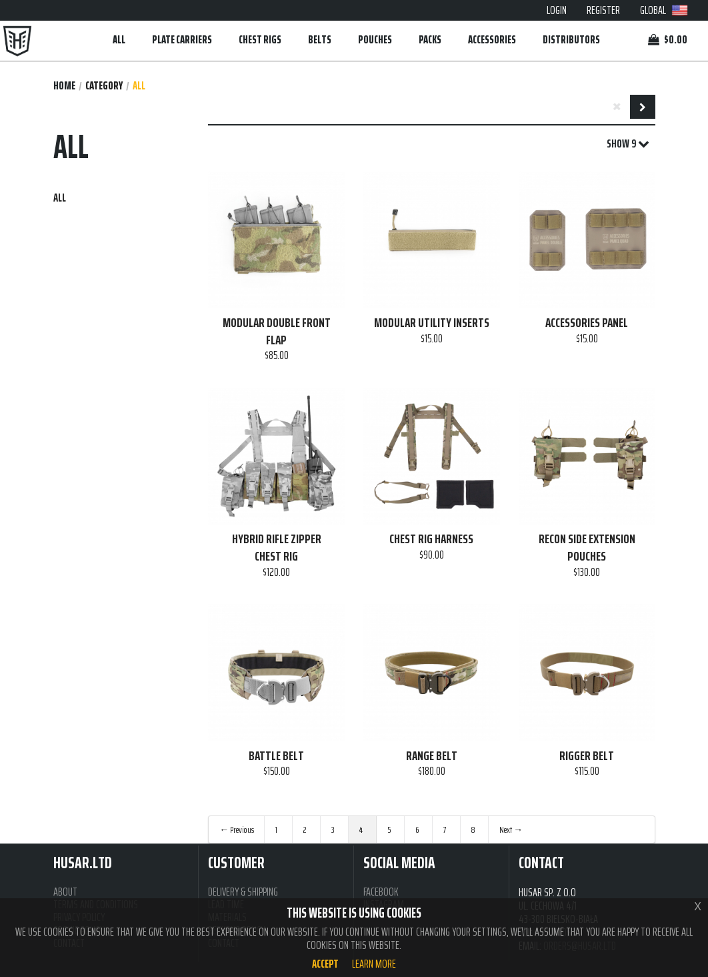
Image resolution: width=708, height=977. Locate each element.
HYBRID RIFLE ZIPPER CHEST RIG (276, 548)
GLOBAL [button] (664, 10)
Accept (325, 963)
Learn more (374, 963)
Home (64, 85)
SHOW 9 (628, 144)
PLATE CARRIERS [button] (182, 39)
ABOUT (65, 892)
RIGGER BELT (586, 756)
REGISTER (603, 10)
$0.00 (667, 39)
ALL (119, 39)
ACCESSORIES (492, 39)
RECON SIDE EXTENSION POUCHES (587, 548)
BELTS (319, 39)
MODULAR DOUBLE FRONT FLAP (277, 331)
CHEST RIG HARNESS (431, 539)
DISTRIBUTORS (571, 39)
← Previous (236, 829)
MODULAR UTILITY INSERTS (431, 323)
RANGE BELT (431, 756)
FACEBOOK (381, 892)
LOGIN (557, 10)
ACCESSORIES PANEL (586, 323)
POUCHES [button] (375, 39)
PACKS (430, 39)
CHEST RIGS (260, 39)
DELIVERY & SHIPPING (243, 892)
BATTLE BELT (276, 756)
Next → (511, 829)
